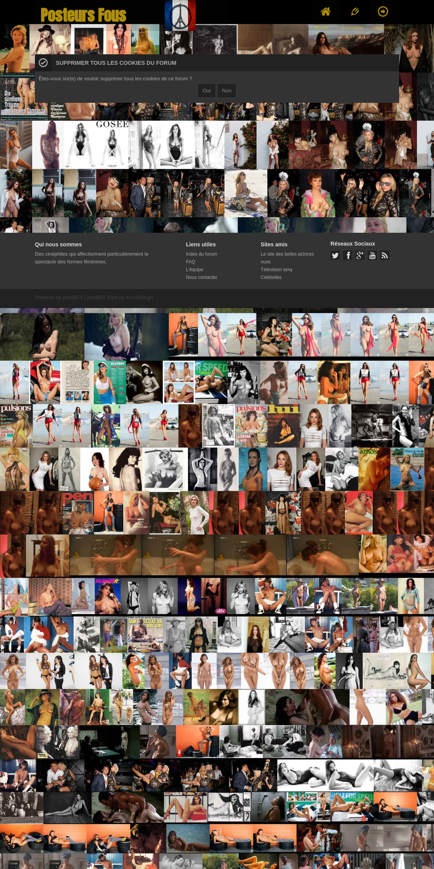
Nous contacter (201, 277)
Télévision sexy (277, 269)
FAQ (190, 262)
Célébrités (271, 277)
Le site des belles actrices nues (287, 258)
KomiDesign (139, 297)
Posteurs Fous (83, 15)
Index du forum (201, 254)
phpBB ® (73, 297)
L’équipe (194, 269)
